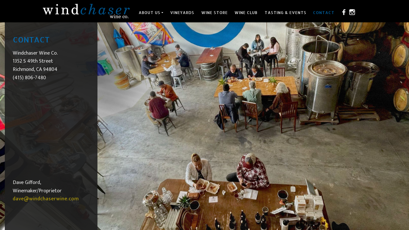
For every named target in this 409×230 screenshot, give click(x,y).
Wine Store (214, 12)
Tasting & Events (285, 12)
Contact (324, 12)
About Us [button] (149, 12)
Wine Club (246, 12)
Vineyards (182, 12)
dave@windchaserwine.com (46, 199)
